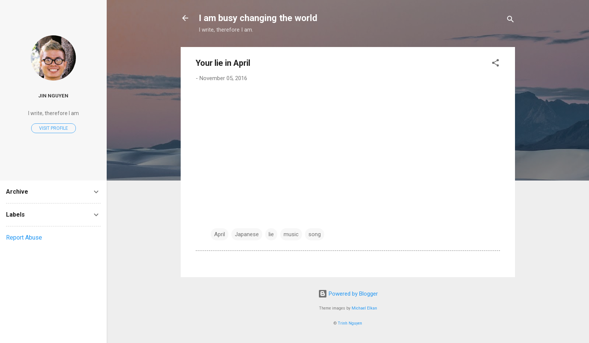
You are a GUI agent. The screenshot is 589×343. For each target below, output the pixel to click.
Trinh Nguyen (350, 323)
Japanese (247, 234)
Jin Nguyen (53, 96)
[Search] (510, 20)
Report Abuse (24, 237)
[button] (495, 64)
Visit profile (53, 128)
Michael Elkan (364, 308)
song (314, 234)
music (291, 234)
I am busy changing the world (258, 18)
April (219, 234)
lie (271, 234)
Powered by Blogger (348, 293)
